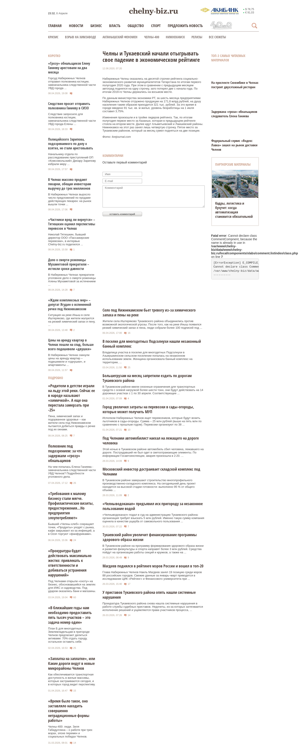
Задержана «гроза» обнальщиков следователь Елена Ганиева (234, 113)
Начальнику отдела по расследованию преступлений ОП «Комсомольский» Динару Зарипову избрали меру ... (72, 159)
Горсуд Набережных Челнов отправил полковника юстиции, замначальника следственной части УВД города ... (72, 83)
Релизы (196, 37)
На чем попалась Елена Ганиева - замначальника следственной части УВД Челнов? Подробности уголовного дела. (72, 471)
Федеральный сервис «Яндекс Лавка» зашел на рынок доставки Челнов (234, 145)
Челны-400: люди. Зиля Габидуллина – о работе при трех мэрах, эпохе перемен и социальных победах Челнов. (70, 731)
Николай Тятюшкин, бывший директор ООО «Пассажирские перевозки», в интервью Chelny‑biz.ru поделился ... (68, 239)
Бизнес (96, 25)
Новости (76, 25)
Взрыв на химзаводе (80, 37)
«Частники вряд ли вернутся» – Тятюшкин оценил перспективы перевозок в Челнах (71, 224)
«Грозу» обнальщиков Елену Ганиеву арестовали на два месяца (69, 68)
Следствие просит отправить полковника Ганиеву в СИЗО (69, 105)
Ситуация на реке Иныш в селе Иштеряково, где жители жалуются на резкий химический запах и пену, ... (71, 319)
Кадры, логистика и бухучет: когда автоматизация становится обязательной (234, 210)
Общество (136, 25)
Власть (114, 25)
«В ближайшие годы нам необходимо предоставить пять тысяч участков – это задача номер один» (70, 615)
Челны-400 (151, 37)
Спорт (156, 25)
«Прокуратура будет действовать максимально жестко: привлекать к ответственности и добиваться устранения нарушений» (70, 563)
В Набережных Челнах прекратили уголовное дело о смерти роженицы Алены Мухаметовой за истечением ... (72, 279)
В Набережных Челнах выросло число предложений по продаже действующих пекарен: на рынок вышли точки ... (69, 199)
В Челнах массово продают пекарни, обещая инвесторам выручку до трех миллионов (69, 184)
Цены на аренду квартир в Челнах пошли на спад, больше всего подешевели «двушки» (71, 344)
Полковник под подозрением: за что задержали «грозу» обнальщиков (65, 453)
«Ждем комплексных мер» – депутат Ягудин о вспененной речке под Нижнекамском (69, 304)
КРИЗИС (53, 37)
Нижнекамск (175, 37)
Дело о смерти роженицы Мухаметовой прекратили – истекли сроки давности (68, 264)
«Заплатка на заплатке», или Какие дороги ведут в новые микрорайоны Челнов (71, 663)
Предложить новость (185, 25)
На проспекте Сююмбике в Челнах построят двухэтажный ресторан (234, 84)
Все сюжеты (217, 37)
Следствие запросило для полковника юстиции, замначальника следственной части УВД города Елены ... (72, 119)
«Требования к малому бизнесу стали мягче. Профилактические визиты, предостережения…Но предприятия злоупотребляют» (71, 505)
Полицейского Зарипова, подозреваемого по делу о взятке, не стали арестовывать (70, 143)
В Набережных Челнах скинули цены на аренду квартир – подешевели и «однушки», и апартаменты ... (68, 360)
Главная (55, 25)
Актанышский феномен (120, 37)
